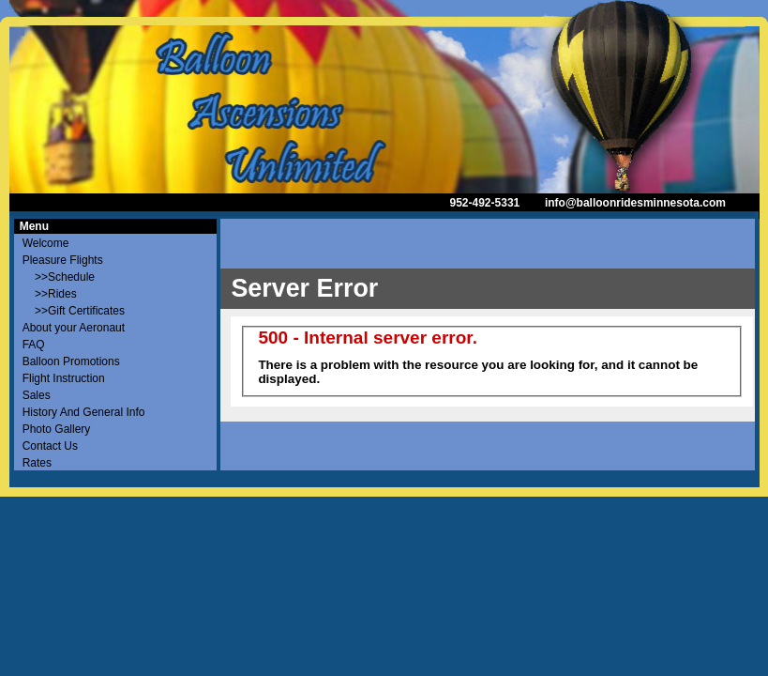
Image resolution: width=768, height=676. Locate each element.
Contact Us (50, 446)
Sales (37, 395)
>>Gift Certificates (74, 310)
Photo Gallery (57, 429)
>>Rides (50, 293)
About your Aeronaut (74, 327)
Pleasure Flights (63, 260)
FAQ (34, 344)
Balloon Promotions (71, 361)
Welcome (46, 243)
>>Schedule (59, 277)
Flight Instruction (64, 378)
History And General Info (84, 412)
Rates (37, 462)
